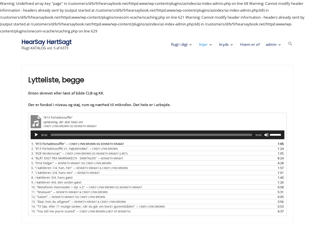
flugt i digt (179, 44)
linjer (203, 44)
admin (271, 44)
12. (68, 197)
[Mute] (266, 135)
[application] (157, 134)
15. (81, 211)
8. (52, 177)
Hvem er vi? (250, 44)
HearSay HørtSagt (46, 42)
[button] (290, 44)
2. (74, 148)
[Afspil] (36, 135)
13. (78, 201)
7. (65, 173)
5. (71, 163)
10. (86, 187)
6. (79, 168)
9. (56, 182)
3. (79, 153)
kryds (224, 44)
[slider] (151, 135)
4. (77, 158)
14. (98, 206)
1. (77, 144)
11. (69, 192)
